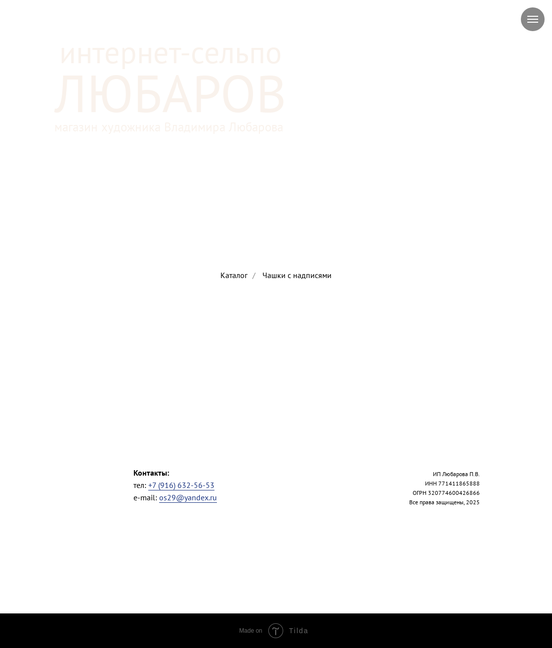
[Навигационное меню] (532, 19)
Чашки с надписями (297, 275)
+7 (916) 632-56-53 (181, 485)
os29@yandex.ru (188, 497)
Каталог (234, 275)
